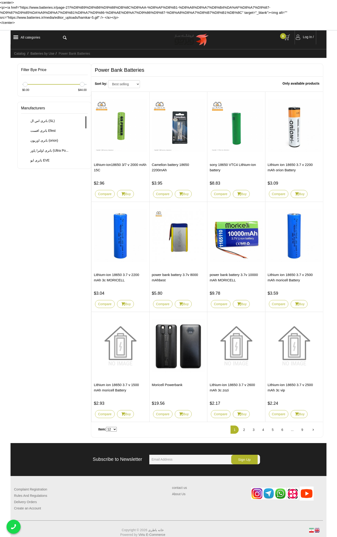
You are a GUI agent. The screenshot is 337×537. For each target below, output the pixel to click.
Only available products (300, 83)
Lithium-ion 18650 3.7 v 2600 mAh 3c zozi (232, 387)
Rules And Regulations (30, 496)
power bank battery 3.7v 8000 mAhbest (175, 277)
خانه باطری (156, 530)
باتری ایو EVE (37, 160)
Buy (128, 194)
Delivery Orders (25, 502)
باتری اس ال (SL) (40, 121)
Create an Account (27, 508)
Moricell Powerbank (167, 385)
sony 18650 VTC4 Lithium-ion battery (233, 167)
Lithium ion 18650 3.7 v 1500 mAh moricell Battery (116, 387)
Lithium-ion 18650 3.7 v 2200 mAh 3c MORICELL (116, 277)
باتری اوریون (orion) (41, 141)
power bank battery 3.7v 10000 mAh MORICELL (234, 277)
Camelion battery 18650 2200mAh (170, 167)
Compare (105, 194)
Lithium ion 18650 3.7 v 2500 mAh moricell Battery (290, 277)
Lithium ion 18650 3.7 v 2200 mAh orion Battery (290, 167)
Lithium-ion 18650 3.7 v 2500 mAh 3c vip (290, 387)
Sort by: (101, 84)
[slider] (25, 84)
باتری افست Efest (40, 131)
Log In (307, 37)
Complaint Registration (30, 489)
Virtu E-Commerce (151, 535)
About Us (179, 494)
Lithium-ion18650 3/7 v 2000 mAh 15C (120, 167)
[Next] (313, 430)
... (292, 430)
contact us (179, 488)
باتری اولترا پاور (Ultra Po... (46, 150)
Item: (102, 429)
